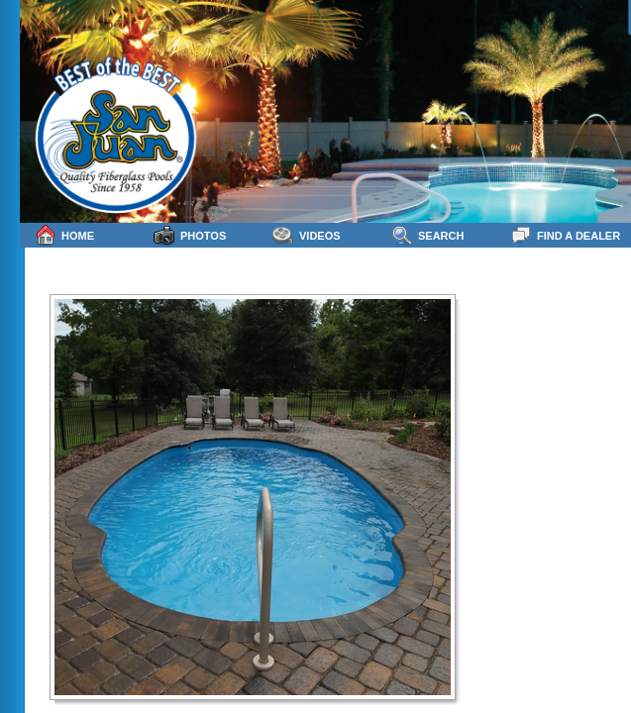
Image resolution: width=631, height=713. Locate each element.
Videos (306, 235)
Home (64, 235)
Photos (190, 235)
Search (427, 235)
